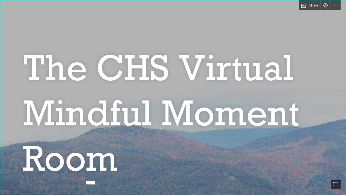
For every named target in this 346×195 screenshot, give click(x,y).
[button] (310, 5)
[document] (173, 97)
